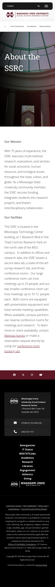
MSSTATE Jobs (27, 453)
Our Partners (31, 26)
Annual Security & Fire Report (34, 509)
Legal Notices (14, 509)
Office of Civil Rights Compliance (22, 544)
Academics (27, 457)
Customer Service (14, 505)
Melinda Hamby (14, 336)
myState (11, 4)
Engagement (27, 470)
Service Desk (41, 565)
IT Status (27, 449)
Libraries (27, 466)
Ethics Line (43, 505)
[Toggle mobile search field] (38, 6)
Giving (27, 478)
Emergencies (27, 445)
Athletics (27, 474)
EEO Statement (30, 505)
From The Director (17, 26)
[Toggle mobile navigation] (46, 6)
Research (27, 462)
